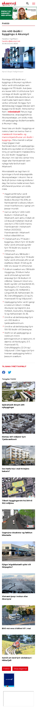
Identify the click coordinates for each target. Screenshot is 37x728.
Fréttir (6, 669)
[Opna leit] (27, 3)
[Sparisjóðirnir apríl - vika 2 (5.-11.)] (18, 13)
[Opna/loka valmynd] (34, 3)
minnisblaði (14, 112)
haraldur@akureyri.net (11, 41)
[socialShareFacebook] (3, 372)
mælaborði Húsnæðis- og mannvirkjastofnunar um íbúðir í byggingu (17, 137)
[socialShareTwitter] (9, 372)
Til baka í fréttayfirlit (14, 366)
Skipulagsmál (20, 669)
